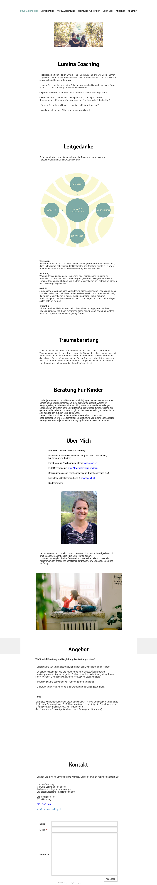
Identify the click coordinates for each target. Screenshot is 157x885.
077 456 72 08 (44, 804)
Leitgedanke (47, 11)
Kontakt (132, 11)
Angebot (120, 11)
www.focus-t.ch (90, 463)
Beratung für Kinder (89, 11)
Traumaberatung (66, 11)
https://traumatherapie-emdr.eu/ (83, 468)
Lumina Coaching (29, 11)
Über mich (108, 11)
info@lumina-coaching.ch (49, 809)
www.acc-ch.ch (88, 478)
